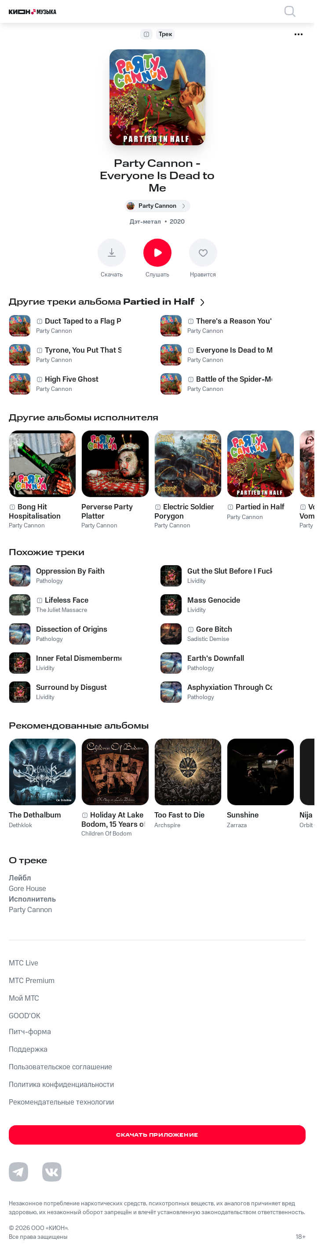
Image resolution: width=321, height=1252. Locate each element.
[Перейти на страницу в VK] (52, 1172)
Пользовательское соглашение (60, 1067)
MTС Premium (32, 981)
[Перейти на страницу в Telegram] (18, 1172)
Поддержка (28, 1049)
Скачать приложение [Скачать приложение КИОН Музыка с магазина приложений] (157, 1135)
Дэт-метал (145, 221)
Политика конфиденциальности (61, 1084)
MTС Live (23, 963)
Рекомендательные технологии (61, 1102)
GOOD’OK (24, 1016)
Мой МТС (24, 998)
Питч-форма (30, 1032)
